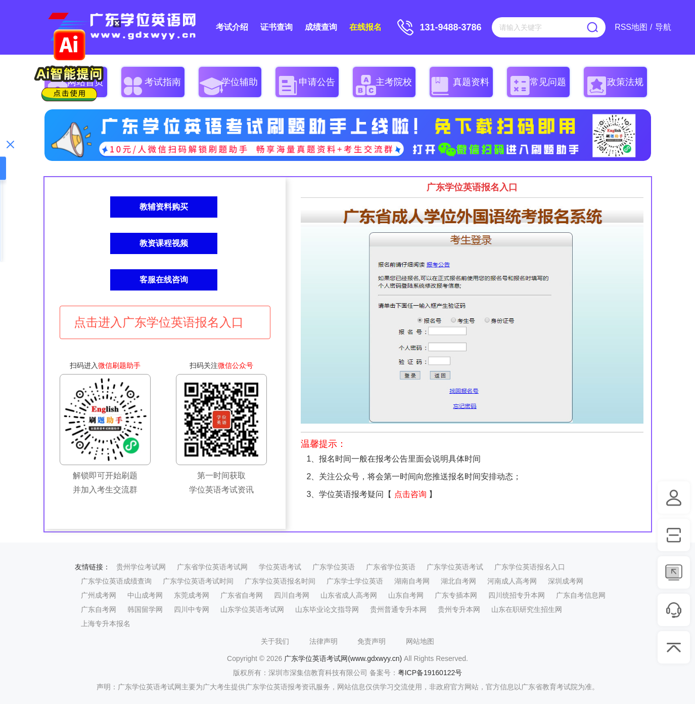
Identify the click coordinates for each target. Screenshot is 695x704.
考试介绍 (232, 27)
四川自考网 (291, 595)
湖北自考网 (458, 581)
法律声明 (323, 641)
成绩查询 (321, 27)
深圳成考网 (565, 581)
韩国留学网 (145, 609)
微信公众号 (235, 365)
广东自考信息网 (581, 595)
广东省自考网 (241, 595)
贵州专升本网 (459, 609)
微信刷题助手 (119, 365)
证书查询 (276, 27)
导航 (663, 27)
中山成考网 (145, 595)
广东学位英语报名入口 (529, 567)
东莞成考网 (191, 595)
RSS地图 (631, 27)
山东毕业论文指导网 (327, 609)
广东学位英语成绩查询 (116, 581)
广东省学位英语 (390, 567)
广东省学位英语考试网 (212, 567)
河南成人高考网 (512, 581)
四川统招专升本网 (516, 595)
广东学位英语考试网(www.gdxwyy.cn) (343, 658)
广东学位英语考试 (455, 567)
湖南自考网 (412, 581)
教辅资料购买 (164, 206)
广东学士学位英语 (355, 581)
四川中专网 (191, 609)
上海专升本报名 (105, 623)
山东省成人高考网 (348, 595)
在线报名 (365, 27)
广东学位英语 (333, 567)
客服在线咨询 (164, 279)
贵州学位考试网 (141, 567)
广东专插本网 (456, 595)
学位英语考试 (280, 567)
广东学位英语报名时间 (280, 581)
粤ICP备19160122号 (430, 673)
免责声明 (371, 641)
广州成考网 (98, 595)
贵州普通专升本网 (398, 609)
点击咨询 (410, 494)
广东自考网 (98, 609)
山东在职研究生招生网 (526, 609)
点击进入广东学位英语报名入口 (159, 322)
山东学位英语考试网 (252, 609)
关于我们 (275, 641)
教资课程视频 (164, 243)
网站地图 (420, 641)
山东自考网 (406, 595)
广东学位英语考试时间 (198, 581)
